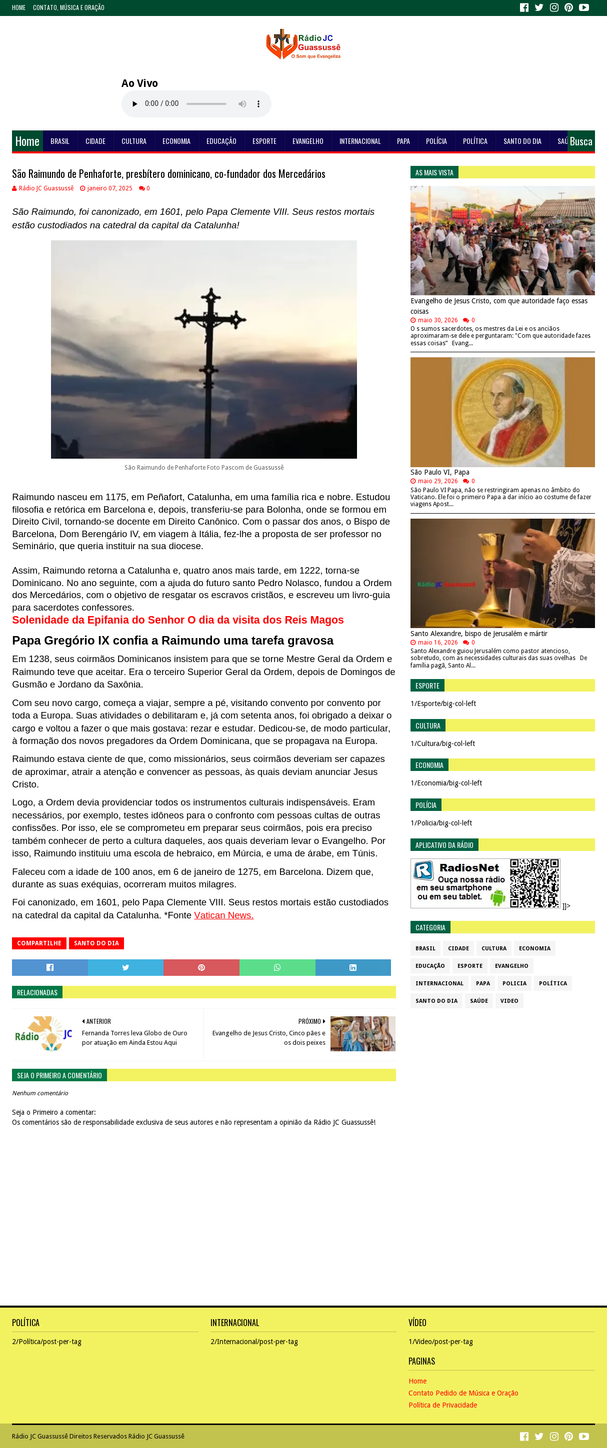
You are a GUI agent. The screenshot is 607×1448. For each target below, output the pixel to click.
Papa (403, 140)
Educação (221, 140)
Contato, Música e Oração (68, 7)
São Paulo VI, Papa (440, 472)
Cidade (96, 140)
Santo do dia (523, 140)
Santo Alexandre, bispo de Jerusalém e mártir (479, 634)
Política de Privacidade (442, 1405)
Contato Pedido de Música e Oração (463, 1393)
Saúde (567, 140)
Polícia (436, 140)
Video (509, 1001)
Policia (514, 983)
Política (475, 140)
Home (19, 7)
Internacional (360, 140)
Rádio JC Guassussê (40, 1436)
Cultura (134, 140)
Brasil (60, 140)
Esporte (264, 140)
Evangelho (308, 140)
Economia (176, 140)
